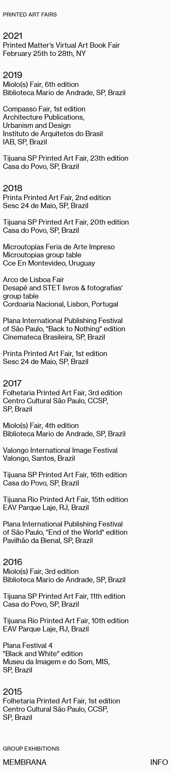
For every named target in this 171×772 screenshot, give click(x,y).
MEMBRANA (25, 762)
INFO (159, 762)
